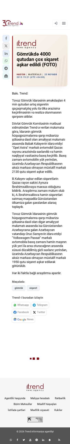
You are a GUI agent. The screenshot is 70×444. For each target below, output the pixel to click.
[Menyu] (63, 23)
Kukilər (58, 410)
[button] (6, 38)
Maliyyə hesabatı (40, 398)
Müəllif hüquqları (47, 404)
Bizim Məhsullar (23, 404)
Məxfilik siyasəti (39, 410)
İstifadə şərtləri (16, 410)
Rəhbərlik (60, 398)
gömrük (19, 288)
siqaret (33, 288)
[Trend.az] (13, 23)
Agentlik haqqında (14, 398)
